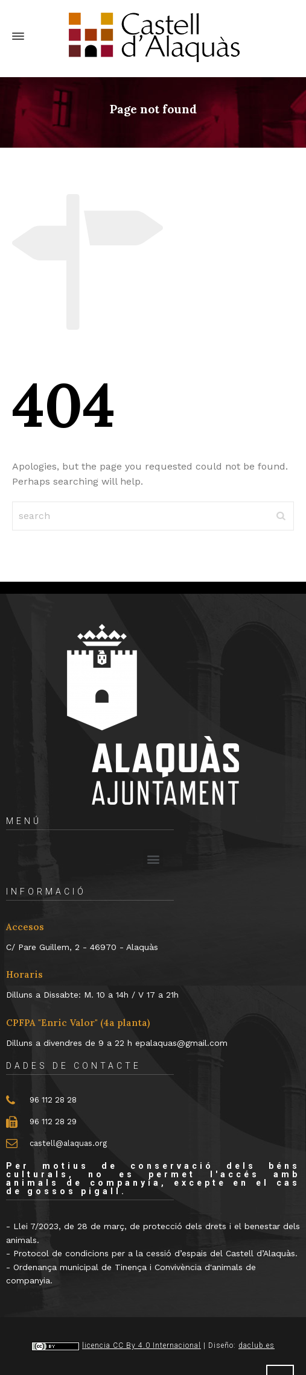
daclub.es (256, 1345)
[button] (153, 859)
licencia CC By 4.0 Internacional (141, 1345)
